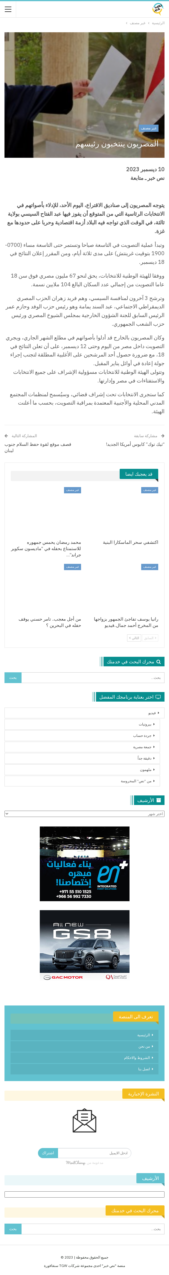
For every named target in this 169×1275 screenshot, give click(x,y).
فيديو (152, 713)
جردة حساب (142, 735)
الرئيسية (143, 1035)
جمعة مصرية (142, 747)
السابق (150, 638)
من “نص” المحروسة (136, 781)
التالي (134, 638)
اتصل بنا (144, 1069)
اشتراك (48, 1152)
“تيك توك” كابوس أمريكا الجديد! (135, 444)
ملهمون (145, 769)
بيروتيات (145, 724)
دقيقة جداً (144, 758)
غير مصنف (148, 128)
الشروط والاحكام (137, 1057)
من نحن (144, 1046)
